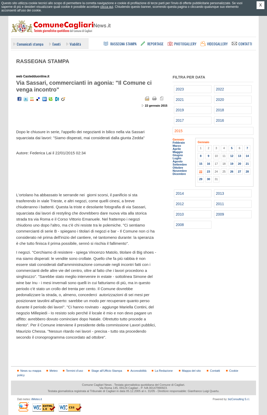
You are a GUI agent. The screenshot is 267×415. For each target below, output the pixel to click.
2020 (220, 99)
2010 (180, 214)
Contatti (215, 370)
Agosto (178, 161)
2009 (220, 214)
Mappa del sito (191, 370)
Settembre (180, 164)
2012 (180, 204)
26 (231, 171)
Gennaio (178, 139)
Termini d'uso (74, 370)
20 (239, 163)
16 (208, 163)
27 (239, 171)
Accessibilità (138, 370)
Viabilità (75, 44)
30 (208, 179)
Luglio (177, 158)
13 (239, 155)
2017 (180, 120)
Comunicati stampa (30, 44)
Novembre (180, 170)
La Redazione (164, 370)
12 (231, 155)
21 (247, 163)
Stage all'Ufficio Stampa (106, 370)
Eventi (56, 44)
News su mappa (30, 370)
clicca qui (106, 7)
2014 (180, 193)
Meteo (54, 370)
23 (208, 171)
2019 (180, 110)
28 (247, 171)
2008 (180, 225)
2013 (220, 193)
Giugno (178, 155)
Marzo (177, 145)
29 (200, 179)
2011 (220, 204)
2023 (180, 89)
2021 (180, 99)
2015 (178, 131)
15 (200, 163)
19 (231, 163)
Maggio (178, 152)
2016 (220, 120)
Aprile (177, 148)
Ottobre (178, 167)
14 (247, 155)
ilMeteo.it (36, 399)
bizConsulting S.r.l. (239, 399)
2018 (220, 110)
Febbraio (179, 142)
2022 (220, 89)
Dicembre (179, 173)
